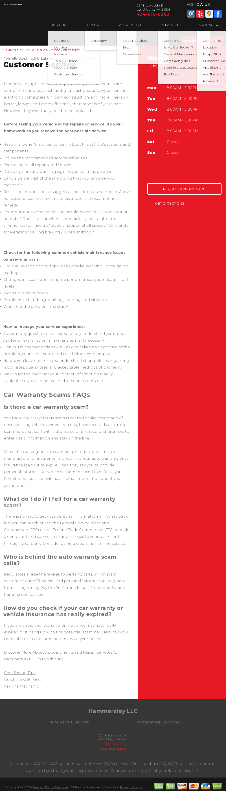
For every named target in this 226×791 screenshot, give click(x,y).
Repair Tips (171, 25)
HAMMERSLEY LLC (16, 50)
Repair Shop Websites (50, 787)
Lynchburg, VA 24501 (82, 58)
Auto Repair (130, 25)
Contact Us (209, 25)
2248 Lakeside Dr (46, 58)
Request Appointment (184, 189)
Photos (94, 25)
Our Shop (59, 25)
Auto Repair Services (69, 722)
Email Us (113, 744)
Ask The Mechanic (21, 686)
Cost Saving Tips (19, 673)
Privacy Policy (131, 787)
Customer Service (65, 50)
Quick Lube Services (23, 679)
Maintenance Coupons (157, 722)
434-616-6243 (153, 14)
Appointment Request (201, 40)
